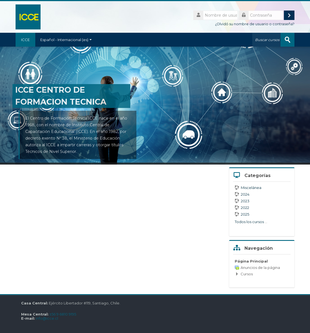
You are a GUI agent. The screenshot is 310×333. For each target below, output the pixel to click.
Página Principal (251, 261)
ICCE (25, 39)
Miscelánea (248, 187)
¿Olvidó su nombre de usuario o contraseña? (254, 24)
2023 (242, 201)
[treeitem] (262, 267)
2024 (242, 194)
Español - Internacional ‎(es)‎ (66, 39)
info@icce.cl (47, 318)
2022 (242, 207)
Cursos (247, 274)
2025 (242, 214)
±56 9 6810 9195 (62, 314)
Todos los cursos (249, 222)
